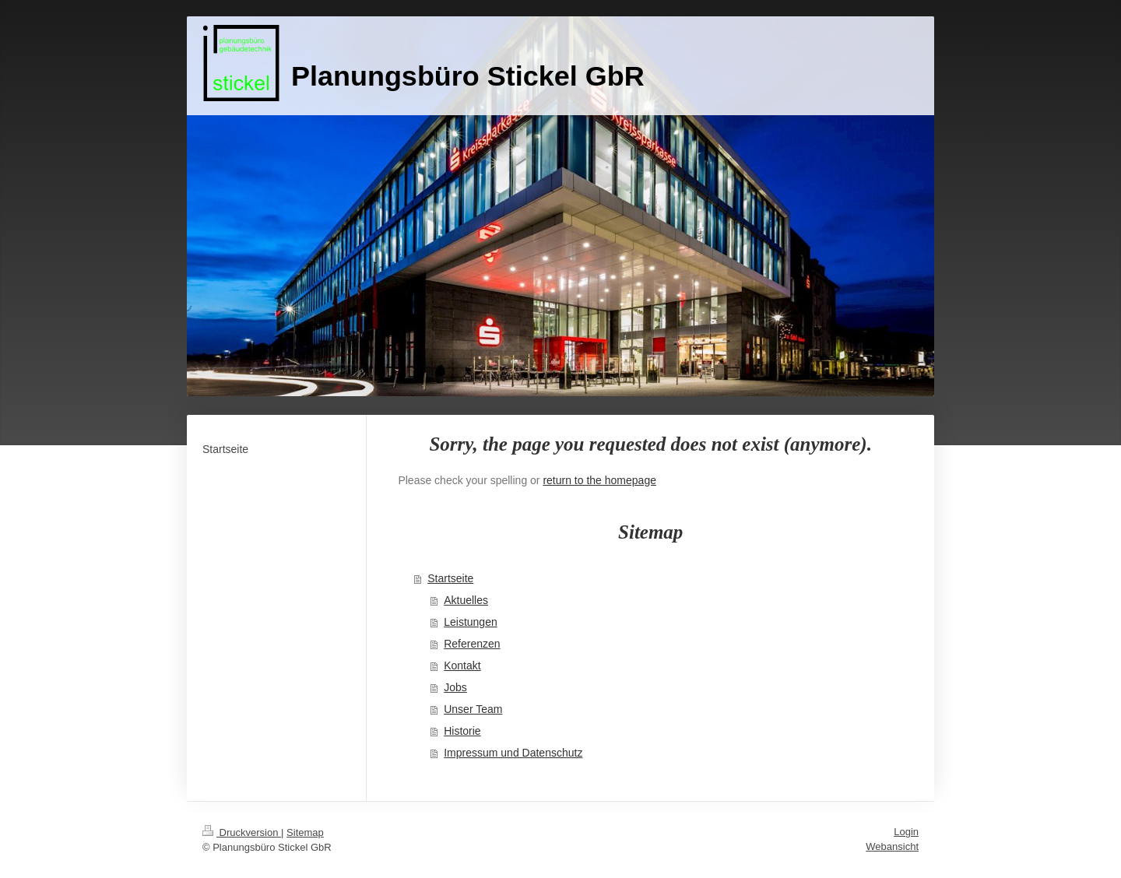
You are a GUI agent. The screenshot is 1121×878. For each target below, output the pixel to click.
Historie (462, 731)
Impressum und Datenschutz (513, 752)
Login (906, 832)
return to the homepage (599, 480)
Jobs (455, 687)
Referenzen (472, 643)
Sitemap (305, 832)
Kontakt (462, 665)
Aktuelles (466, 600)
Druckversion (241, 832)
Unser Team (473, 709)
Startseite (450, 578)
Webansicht (892, 846)
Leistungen (470, 622)
